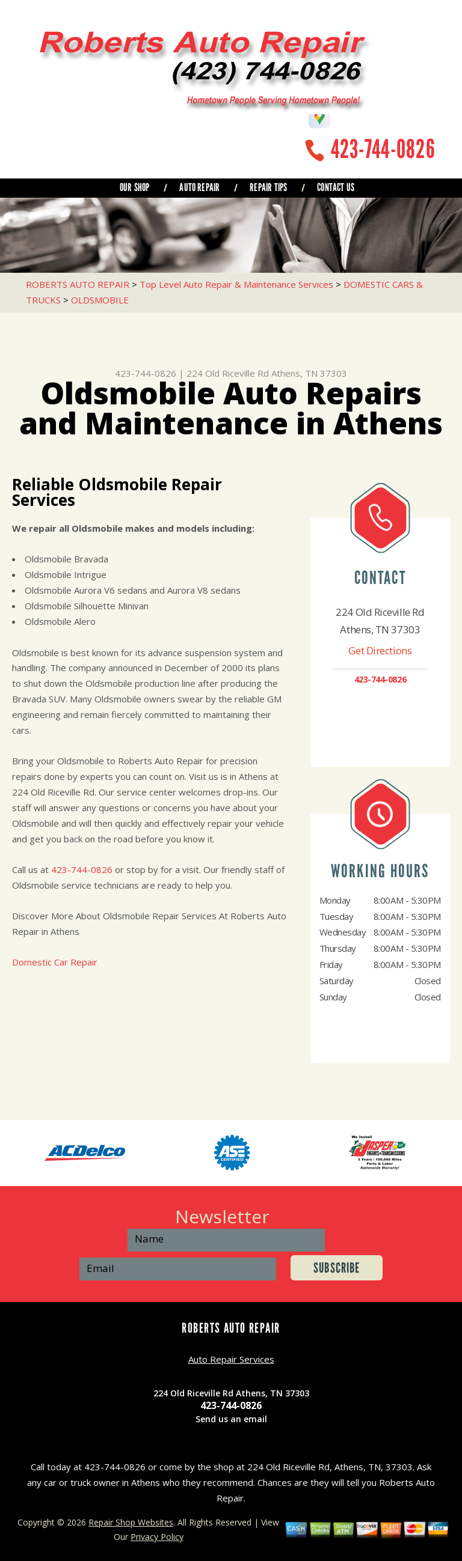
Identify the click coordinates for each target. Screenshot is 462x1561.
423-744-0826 (383, 149)
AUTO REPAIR (199, 187)
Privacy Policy (157, 1536)
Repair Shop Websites (130, 1522)
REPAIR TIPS (268, 187)
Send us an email (231, 1419)
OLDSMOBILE (100, 300)
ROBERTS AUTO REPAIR (77, 284)
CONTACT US (335, 187)
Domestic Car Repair (54, 962)
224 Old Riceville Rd (227, 373)
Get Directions (379, 650)
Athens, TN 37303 (309, 373)
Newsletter (222, 1216)
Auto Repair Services (231, 1359)
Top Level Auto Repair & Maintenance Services (236, 284)
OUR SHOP (134, 187)
